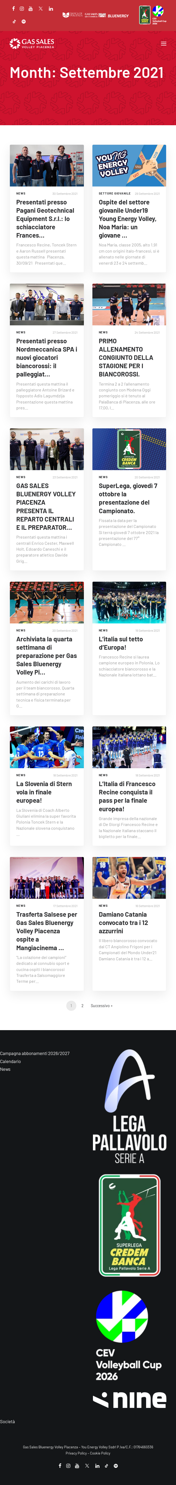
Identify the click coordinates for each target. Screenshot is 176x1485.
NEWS (21, 193)
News (5, 1069)
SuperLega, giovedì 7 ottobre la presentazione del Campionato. (128, 498)
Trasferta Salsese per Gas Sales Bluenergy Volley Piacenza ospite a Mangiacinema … (46, 930)
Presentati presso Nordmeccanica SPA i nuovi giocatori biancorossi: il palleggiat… (46, 357)
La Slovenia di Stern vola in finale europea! (44, 792)
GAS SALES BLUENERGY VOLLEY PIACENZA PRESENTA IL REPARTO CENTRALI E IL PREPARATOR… (46, 506)
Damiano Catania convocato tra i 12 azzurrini (123, 922)
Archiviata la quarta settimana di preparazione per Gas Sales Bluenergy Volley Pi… (46, 655)
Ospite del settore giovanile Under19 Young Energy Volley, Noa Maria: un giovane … (128, 218)
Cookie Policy (100, 1453)
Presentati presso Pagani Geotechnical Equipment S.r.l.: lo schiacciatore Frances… (45, 218)
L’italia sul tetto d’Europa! (121, 643)
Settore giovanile (115, 193)
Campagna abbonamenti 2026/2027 (34, 1053)
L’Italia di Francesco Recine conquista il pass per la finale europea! (127, 796)
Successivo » (102, 1005)
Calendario (10, 1061)
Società (7, 1421)
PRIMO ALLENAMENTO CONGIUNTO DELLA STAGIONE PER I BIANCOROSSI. (126, 357)
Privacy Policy (76, 1453)
